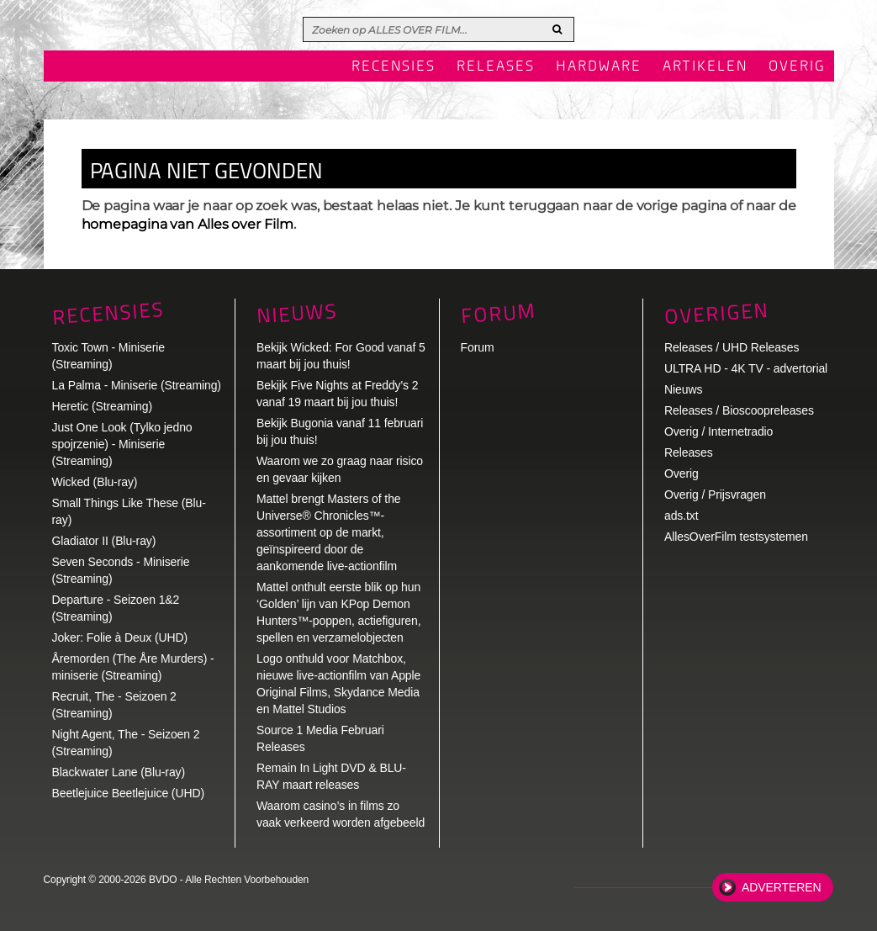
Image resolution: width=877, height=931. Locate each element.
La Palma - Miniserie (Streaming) (136, 385)
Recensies (393, 67)
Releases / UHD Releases (731, 347)
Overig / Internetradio (718, 431)
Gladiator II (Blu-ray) (104, 540)
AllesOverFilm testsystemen (736, 536)
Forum (477, 347)
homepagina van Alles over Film (187, 224)
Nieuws (297, 313)
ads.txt (681, 515)
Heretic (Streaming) (102, 406)
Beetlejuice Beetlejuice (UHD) (128, 793)
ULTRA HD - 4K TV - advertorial (745, 368)
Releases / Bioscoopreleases (739, 410)
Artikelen (705, 67)
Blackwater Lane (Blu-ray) (119, 772)
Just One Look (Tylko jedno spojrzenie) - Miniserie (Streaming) (122, 444)
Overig (797, 67)
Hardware (599, 67)
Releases (496, 67)
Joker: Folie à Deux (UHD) (120, 637)
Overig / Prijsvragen (715, 494)
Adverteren (781, 887)
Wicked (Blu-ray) (95, 482)
